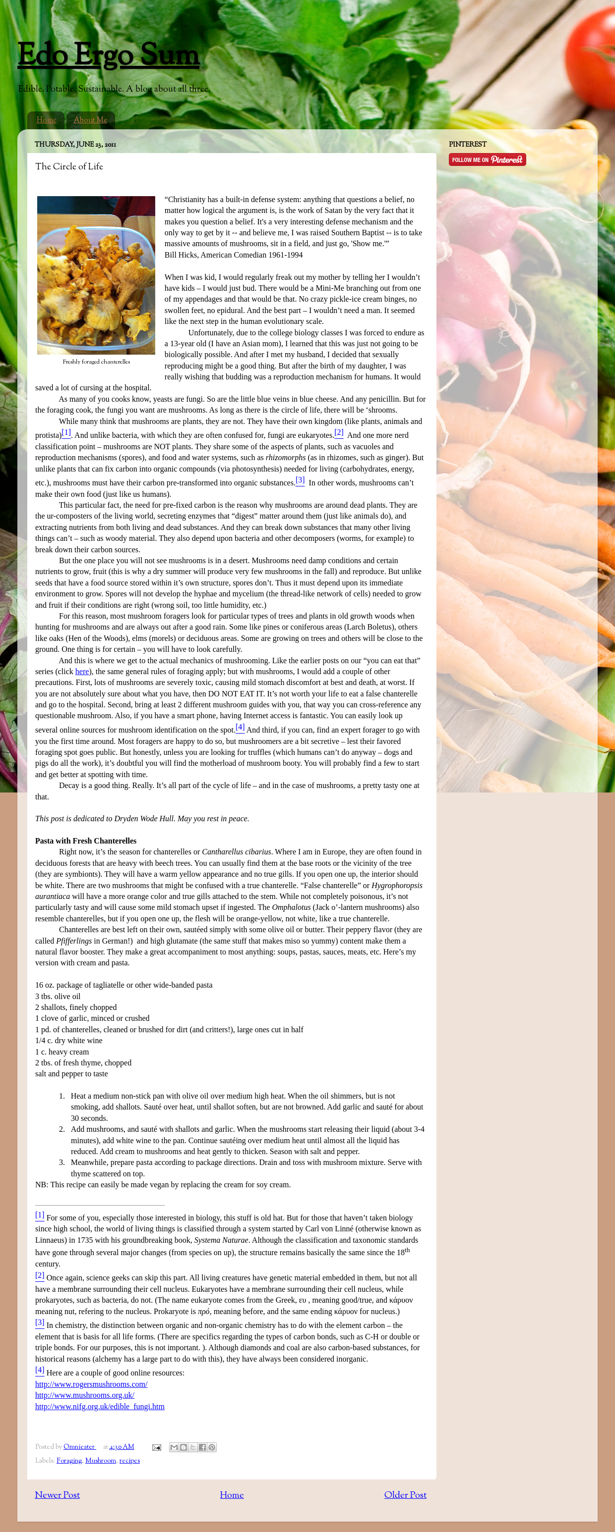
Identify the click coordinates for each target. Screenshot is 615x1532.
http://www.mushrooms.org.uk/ (84, 1395)
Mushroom (100, 1461)
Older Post (405, 1495)
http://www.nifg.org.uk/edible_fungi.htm (100, 1406)
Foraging (69, 1461)
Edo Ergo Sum (108, 57)
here (82, 671)
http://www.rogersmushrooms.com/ (91, 1384)
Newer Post (57, 1495)
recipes (130, 1461)
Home (47, 120)
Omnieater (79, 1447)
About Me (90, 120)
